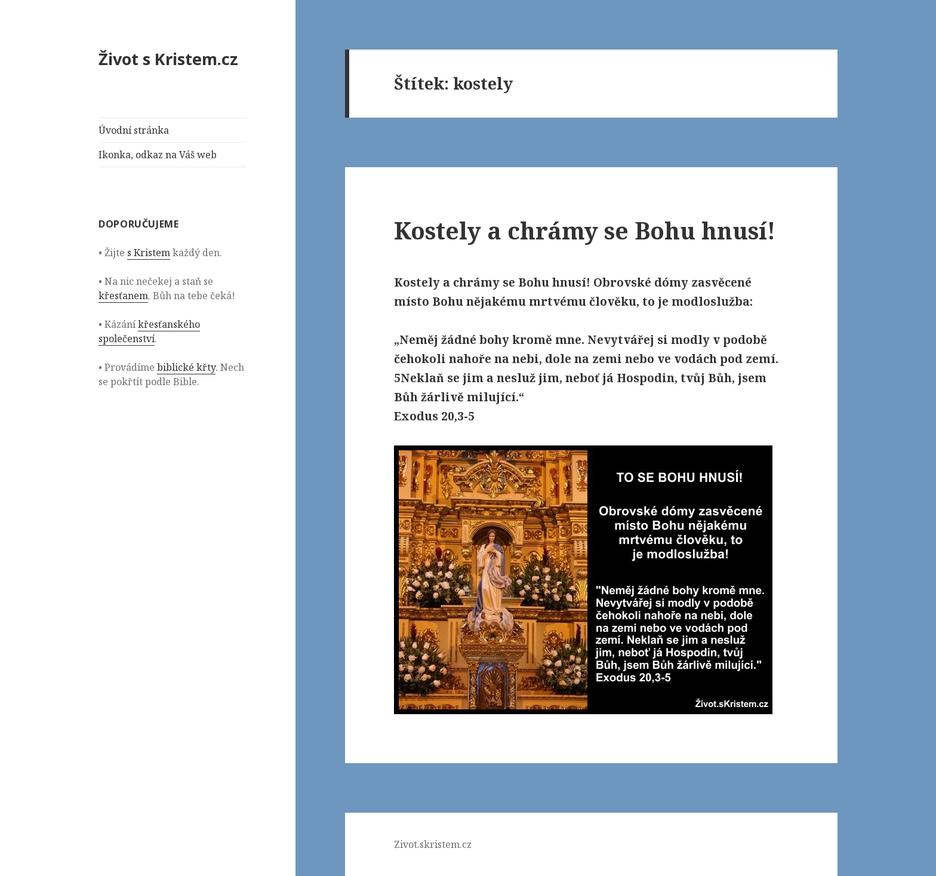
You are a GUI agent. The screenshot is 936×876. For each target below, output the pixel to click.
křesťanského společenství (149, 331)
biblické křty (186, 367)
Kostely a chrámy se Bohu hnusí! (584, 230)
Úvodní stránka (133, 130)
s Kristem (148, 252)
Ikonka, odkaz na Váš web (157, 154)
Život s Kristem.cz (168, 59)
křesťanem (123, 295)
